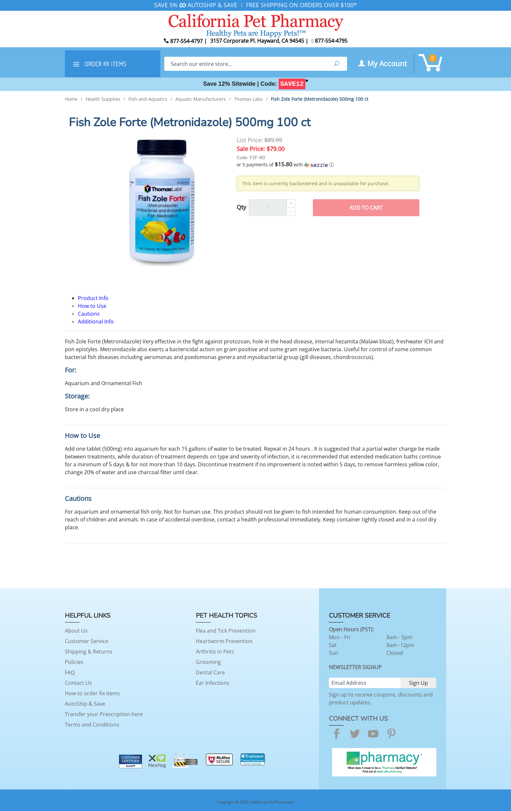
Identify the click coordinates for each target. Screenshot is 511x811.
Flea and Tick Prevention (226, 630)
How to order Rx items (92, 693)
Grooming (208, 662)
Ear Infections (212, 682)
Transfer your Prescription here (104, 714)
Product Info (93, 298)
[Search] (245, 64)
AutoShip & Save (85, 703)
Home (71, 99)
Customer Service (86, 641)
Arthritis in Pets (215, 651)
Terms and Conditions (92, 724)
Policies (74, 662)
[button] (328, 164)
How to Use (92, 305)
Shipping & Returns (88, 651)
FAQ (70, 672)
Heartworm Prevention (224, 641)
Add (366, 207)
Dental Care (210, 672)
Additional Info (96, 321)
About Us (76, 630)
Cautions (89, 313)
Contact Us (78, 682)
